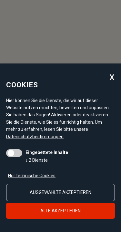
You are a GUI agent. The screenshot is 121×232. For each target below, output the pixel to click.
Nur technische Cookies (31, 175)
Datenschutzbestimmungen (35, 136)
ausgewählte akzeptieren (60, 192)
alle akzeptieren (60, 210)
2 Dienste (36, 160)
